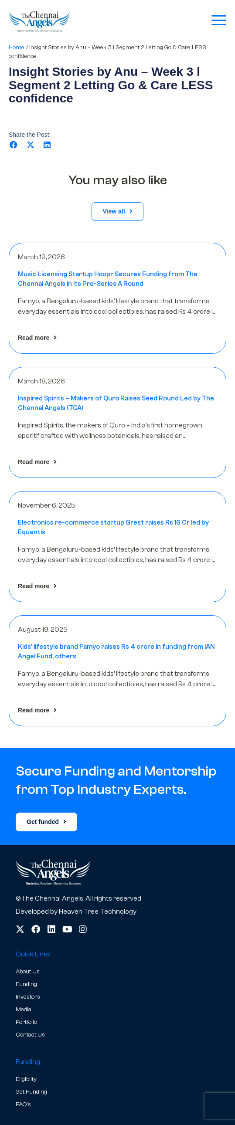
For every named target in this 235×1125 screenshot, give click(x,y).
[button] (14, 145)
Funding (26, 984)
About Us (28, 971)
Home (16, 47)
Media (23, 1009)
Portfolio (26, 1022)
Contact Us (30, 1034)
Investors (28, 996)
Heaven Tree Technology (97, 911)
